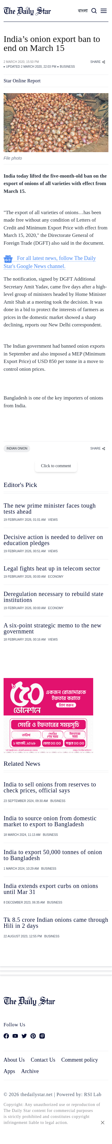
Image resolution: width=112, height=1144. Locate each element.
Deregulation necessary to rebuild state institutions (53, 597)
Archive (30, 1071)
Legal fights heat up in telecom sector (52, 568)
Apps (9, 1071)
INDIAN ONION (17, 448)
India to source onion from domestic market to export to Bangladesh (50, 821)
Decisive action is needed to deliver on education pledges (53, 540)
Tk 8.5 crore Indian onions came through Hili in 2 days (56, 922)
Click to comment (56, 466)
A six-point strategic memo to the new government (53, 628)
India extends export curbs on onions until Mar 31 (51, 889)
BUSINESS (67, 66)
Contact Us (43, 1060)
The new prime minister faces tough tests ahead (50, 508)
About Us (14, 1060)
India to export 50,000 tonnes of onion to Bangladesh (53, 855)
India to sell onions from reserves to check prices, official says (50, 787)
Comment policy (79, 1060)
